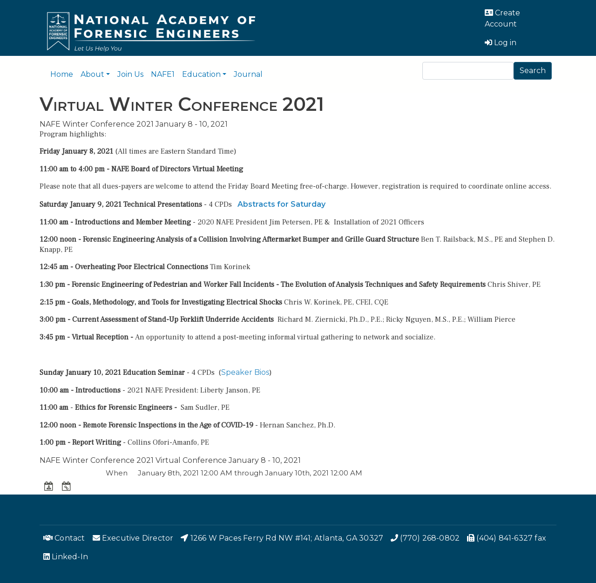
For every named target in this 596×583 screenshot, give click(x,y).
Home (61, 74)
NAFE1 (163, 74)
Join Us (130, 74)
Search (533, 70)
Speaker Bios (245, 372)
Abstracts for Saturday (281, 204)
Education (201, 74)
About (92, 74)
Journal (248, 74)
